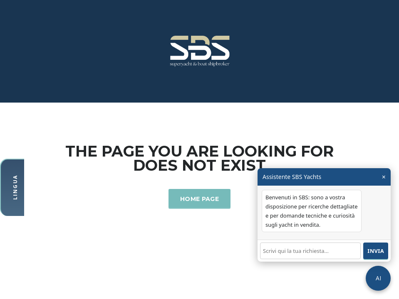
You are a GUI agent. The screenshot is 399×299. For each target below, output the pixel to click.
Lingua (15, 187)
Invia (375, 251)
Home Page (199, 199)
